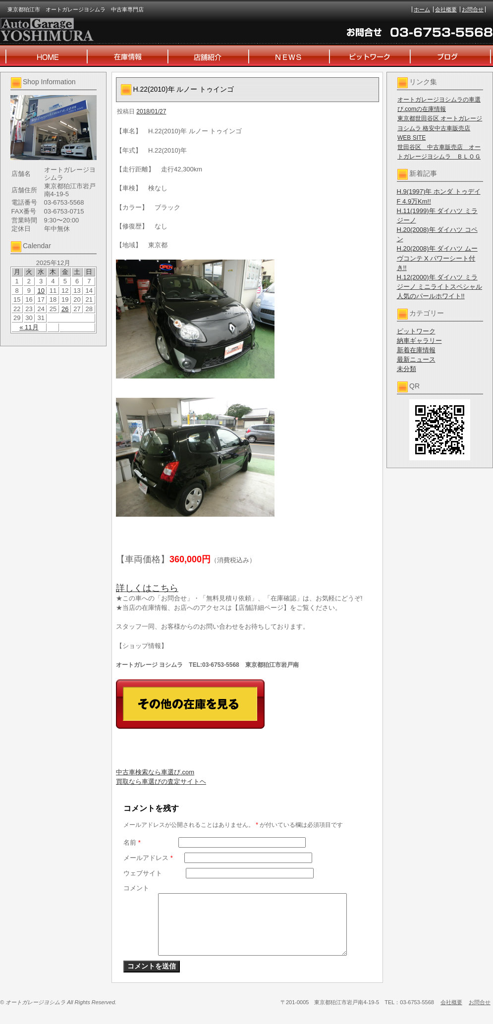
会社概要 (446, 9)
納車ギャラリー (419, 340)
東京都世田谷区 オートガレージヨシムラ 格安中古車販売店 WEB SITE (439, 128)
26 (64, 309)
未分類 (406, 369)
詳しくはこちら (147, 588)
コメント (136, 888)
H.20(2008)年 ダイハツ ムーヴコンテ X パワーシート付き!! (437, 258)
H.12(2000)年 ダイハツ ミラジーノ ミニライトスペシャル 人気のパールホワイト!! (440, 286)
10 (40, 290)
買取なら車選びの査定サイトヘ (161, 781)
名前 (132, 842)
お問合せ (473, 9)
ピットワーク (416, 331)
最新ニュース (416, 359)
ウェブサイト (142, 873)
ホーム (422, 9)
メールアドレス (148, 858)
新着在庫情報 (416, 350)
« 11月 (28, 327)
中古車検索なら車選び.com (155, 772)
